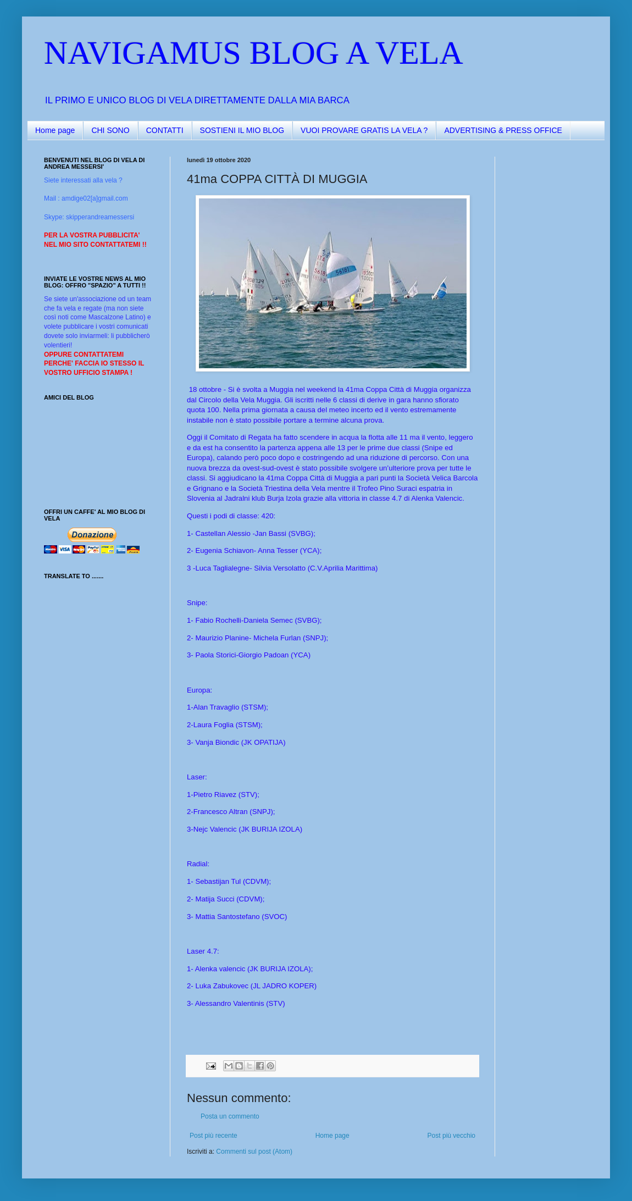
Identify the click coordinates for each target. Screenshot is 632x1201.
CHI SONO (110, 130)
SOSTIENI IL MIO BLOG (242, 130)
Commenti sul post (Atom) (254, 1151)
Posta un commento (230, 1116)
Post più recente (213, 1135)
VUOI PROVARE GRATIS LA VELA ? (364, 130)
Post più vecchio (451, 1135)
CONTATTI (165, 130)
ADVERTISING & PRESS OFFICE (503, 130)
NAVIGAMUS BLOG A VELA (253, 53)
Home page (55, 130)
